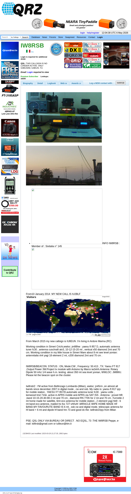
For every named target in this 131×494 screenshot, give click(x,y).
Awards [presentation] (76, 83)
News (44, 37)
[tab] (28, 83)
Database (35, 37)
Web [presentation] (63, 83)
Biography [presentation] (28, 83)
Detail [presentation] (40, 83)
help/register (93, 33)
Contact (91, 37)
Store (60, 37)
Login (100, 37)
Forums (52, 37)
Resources (81, 37)
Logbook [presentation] (52, 83)
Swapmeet (69, 37)
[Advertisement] (52, 464)
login (82, 33)
